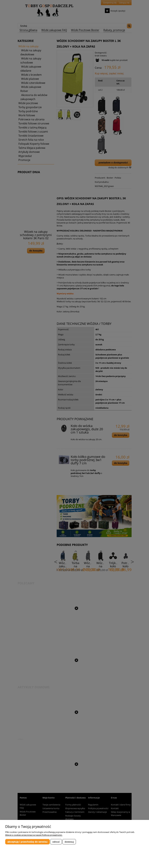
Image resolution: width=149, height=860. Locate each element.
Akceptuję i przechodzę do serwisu (27, 841)
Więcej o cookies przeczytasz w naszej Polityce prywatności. (33, 835)
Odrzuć (56, 841)
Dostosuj (69, 841)
